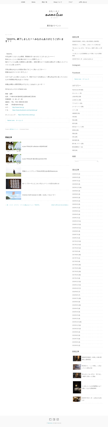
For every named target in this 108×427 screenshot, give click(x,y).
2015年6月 (75, 342)
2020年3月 (75, 204)
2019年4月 (75, 214)
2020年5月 (75, 197)
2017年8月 (75, 254)
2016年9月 (75, 291)
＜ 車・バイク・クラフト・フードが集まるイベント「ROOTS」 (22, 205)
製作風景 (74, 140)
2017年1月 (75, 278)
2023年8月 (75, 184)
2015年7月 (75, 338)
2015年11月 (75, 325)
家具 (73, 123)
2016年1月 (75, 318)
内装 (73, 116)
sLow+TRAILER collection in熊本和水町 (34, 146)
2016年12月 (75, 281)
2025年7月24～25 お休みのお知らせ (82, 59)
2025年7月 (75, 180)
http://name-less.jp (18, 107)
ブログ (70, 2)
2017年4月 (75, 268)
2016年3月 (75, 312)
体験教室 (74, 113)
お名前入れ (75, 100)
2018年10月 (75, 228)
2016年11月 (75, 285)
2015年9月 (75, 332)
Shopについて (58, 2)
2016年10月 (75, 288)
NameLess (50, 423)
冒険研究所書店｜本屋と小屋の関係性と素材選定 (85, 41)
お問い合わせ (83, 2)
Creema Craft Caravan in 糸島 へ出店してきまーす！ (39, 195)
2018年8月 (75, 231)
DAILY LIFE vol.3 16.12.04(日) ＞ (60, 205)
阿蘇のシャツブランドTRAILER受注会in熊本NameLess (40, 171)
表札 (73, 137)
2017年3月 (75, 271)
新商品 (74, 130)
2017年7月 (75, 258)
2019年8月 (75, 211)
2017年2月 (75, 275)
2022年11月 (75, 187)
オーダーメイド (76, 106)
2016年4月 (75, 308)
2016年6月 (75, 301)
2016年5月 (75, 305)
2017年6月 (75, 261)
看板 (73, 133)
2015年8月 (75, 335)
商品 (73, 120)
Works (33, 2)
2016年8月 (75, 295)
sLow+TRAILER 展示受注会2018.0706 (34, 159)
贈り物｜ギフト (76, 143)
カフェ (74, 110)
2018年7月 (75, 234)
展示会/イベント (54, 26)
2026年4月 (75, 174)
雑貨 (73, 150)
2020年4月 (75, 201)
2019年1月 (75, 217)
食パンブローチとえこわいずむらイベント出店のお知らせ (40, 183)
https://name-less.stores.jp (26, 115)
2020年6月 (75, 194)
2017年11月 (75, 244)
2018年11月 (75, 224)
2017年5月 (75, 264)
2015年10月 (75, 328)
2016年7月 (75, 298)
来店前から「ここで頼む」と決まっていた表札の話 (86, 44)
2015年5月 (75, 345)
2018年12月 (75, 221)
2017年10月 (75, 248)
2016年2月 (75, 315)
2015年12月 (75, 322)
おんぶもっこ (76, 93)
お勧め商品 (75, 96)
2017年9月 (75, 251)
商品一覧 (44, 2)
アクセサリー (76, 103)
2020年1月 (75, 207)
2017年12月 (75, 241)
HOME (23, 2)
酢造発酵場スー (76, 147)
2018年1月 (75, 238)
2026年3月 (75, 177)
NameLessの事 (76, 90)
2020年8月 (75, 191)
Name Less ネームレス (15, 120)
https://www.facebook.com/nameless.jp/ (24, 110)
